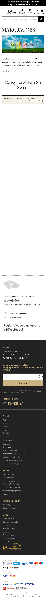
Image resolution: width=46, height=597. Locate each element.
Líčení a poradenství (11, 487)
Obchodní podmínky (11, 457)
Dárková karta (9, 477)
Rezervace (7, 447)
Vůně (5, 423)
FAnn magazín (9, 481)
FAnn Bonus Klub (10, 474)
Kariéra (6, 532)
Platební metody (10, 450)
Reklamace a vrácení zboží (14, 453)
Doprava (6, 444)
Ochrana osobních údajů (13, 460)
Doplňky (6, 433)
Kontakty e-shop (10, 518)
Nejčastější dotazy (10, 463)
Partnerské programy (12, 490)
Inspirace (6, 494)
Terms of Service (15, 393)
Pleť (4, 420)
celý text (7, 71)
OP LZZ (6, 541)
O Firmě (6, 525)
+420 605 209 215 (12, 351)
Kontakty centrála (10, 522)
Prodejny (6, 504)
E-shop (6, 347)
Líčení (5, 426)
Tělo (4, 430)
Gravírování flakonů (11, 484)
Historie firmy (8, 528)
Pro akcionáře (8, 535)
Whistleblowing (9, 538)
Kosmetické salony (11, 508)
